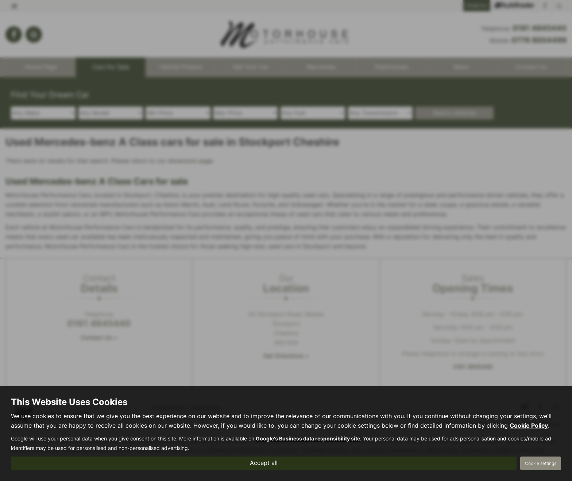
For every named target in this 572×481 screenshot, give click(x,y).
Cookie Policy (529, 425)
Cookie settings (540, 463)
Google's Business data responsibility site (308, 439)
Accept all (264, 463)
